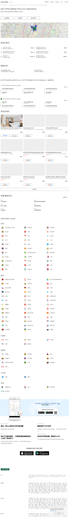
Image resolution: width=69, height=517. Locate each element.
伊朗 (65, 498)
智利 (39, 491)
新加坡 (40, 485)
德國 (59, 486)
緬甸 (47, 484)
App (61, 1)
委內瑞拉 (62, 491)
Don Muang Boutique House (53, 152)
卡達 (32, 485)
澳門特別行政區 (54, 484)
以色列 (60, 498)
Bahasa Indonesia (59, 475)
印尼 (57, 498)
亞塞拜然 (41, 498)
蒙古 (50, 484)
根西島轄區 (43, 503)
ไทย (48, 475)
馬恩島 (61, 503)
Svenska (63, 476)
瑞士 (52, 486)
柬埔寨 (32, 484)
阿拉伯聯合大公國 (32, 498)
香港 (54, 498)
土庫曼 (46, 485)
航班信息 (57, 1)
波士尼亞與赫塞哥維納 (39, 486)
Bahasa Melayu (52, 475)
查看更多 (66, 100)
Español (47, 476)
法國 (37, 503)
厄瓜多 (50, 491)
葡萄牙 (60, 489)
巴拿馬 (62, 490)
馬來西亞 (59, 484)
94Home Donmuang (28, 177)
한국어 (45, 475)
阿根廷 (32, 491)
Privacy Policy (53, 510)
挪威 (55, 489)
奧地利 (33, 486)
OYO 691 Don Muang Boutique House (33, 152)
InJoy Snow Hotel (5, 177)
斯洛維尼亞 (36, 490)
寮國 (41, 484)
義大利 (64, 503)
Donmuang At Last (28, 128)
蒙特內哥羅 (44, 489)
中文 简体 (41, 475)
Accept (58, 513)
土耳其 (49, 485)
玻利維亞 (36, 491)
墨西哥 (58, 490)
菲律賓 (63, 484)
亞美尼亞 (37, 498)
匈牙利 (50, 503)
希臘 (47, 503)
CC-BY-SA (66, 37)
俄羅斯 (52, 490)
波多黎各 (46, 491)
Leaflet (52, 37)
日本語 (30, 475)
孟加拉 (45, 498)
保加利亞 (48, 486)
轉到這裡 (20, 18)
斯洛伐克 (40, 490)
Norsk (60, 476)
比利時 (45, 486)
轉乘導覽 (46, 1)
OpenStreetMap (57, 37)
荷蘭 (52, 489)
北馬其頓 (49, 489)
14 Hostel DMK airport (52, 128)
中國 (48, 498)
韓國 (35, 484)
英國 (39, 503)
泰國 (43, 485)
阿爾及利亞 (37, 492)
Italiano (51, 476)
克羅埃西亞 (54, 503)
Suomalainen (55, 476)
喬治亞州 (51, 498)
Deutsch (43, 476)
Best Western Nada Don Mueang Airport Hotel (13, 128)
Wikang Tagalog (34, 476)
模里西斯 (44, 492)
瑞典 (33, 490)
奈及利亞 (48, 492)
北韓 (61, 485)
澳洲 (31, 492)
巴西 (59, 491)
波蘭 (57, 489)
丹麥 (62, 486)
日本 (29, 484)
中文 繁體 (37, 475)
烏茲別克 (58, 485)
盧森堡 (32, 489)
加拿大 (55, 490)
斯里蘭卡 (44, 484)
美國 (64, 490)
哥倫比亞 (42, 491)
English (33, 475)
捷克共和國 (56, 486)
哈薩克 (38, 484)
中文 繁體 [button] (66, 1)
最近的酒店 (33, 18)
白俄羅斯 (44, 490)
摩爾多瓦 (40, 489)
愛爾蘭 (58, 503)
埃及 (41, 492)
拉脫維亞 (36, 489)
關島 (33, 492)
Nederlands (31, 477)
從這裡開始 (6, 18)
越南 (55, 485)
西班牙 (31, 503)
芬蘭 (34, 503)
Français (39, 476)
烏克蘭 (48, 490)
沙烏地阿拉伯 (36, 485)
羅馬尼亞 (63, 489)
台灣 (52, 485)
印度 (63, 498)
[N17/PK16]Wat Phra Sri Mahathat (18, 9)
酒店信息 (52, 1)
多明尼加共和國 (55, 491)
